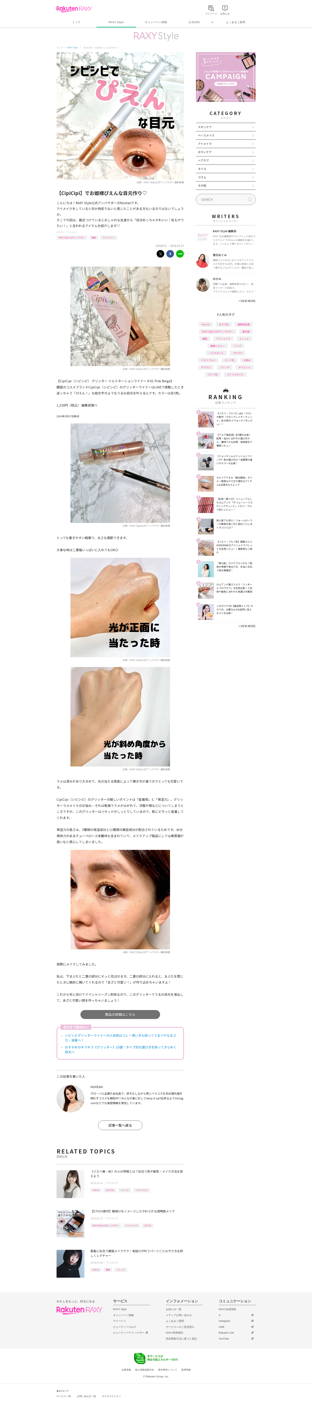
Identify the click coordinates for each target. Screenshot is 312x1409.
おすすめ (110, 1190)
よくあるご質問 (235, 22)
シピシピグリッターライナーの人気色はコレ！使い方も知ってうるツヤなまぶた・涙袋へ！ (120, 1037)
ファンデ (224, 367)
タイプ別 (213, 374)
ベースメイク (206, 135)
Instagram (224, 1320)
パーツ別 (229, 360)
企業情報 (126, 1369)
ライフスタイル (235, 374)
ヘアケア (203, 160)
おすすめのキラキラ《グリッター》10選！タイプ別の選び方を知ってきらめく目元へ (121, 1049)
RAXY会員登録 (227, 1309)
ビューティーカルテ (124, 1326)
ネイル (202, 169)
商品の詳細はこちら (120, 1014)
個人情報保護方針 (144, 1369)
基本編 (245, 331)
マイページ (119, 1320)
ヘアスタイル (216, 353)
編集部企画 (244, 324)
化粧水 (246, 360)
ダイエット (244, 367)
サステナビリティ (111, 1396)
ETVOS (148, 1225)
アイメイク (72, 232)
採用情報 (186, 1369)
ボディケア (205, 152)
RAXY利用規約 (174, 1332)
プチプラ (237, 353)
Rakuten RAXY (74, 9)
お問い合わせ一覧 (86, 1396)
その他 (202, 185)
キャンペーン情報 (156, 22)
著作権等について (167, 1369)
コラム (202, 177)
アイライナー (109, 237)
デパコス (206, 367)
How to (96, 1190)
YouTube (224, 1338)
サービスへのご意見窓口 (180, 1326)
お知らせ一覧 (173, 1309)
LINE (222, 1326)
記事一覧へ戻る (120, 1125)
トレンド (125, 1190)
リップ (237, 345)
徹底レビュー (217, 345)
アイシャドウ (132, 1225)
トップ (76, 22)
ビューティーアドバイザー (128, 1332)
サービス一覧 (64, 1396)
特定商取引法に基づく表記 (181, 1338)
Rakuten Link (226, 1332)
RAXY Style (116, 22)
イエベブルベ (142, 1190)
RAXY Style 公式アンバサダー (72, 237)
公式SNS (194, 22)
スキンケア (205, 127)
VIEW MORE (247, 301)
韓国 (94, 237)
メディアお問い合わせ (179, 1315)
